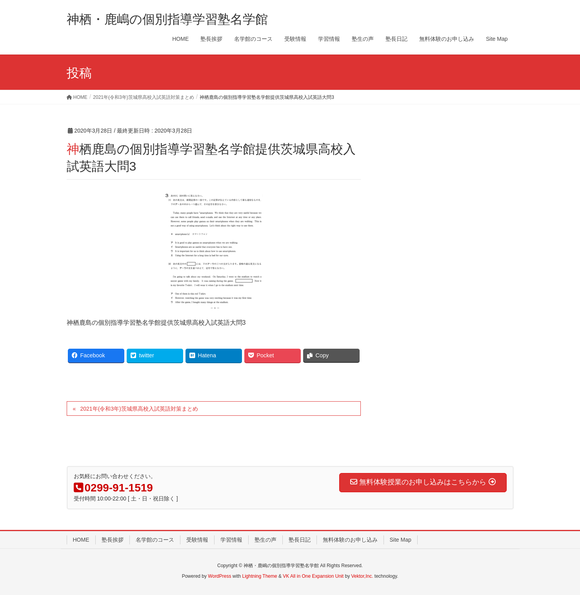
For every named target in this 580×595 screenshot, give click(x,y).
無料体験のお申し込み (350, 540)
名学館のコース (155, 540)
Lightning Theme (259, 576)
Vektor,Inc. (362, 576)
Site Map (400, 540)
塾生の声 (265, 540)
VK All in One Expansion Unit (313, 576)
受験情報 (197, 540)
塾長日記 (300, 540)
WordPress (219, 576)
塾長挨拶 (113, 540)
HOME (81, 540)
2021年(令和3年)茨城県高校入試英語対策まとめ (139, 409)
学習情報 (231, 540)
